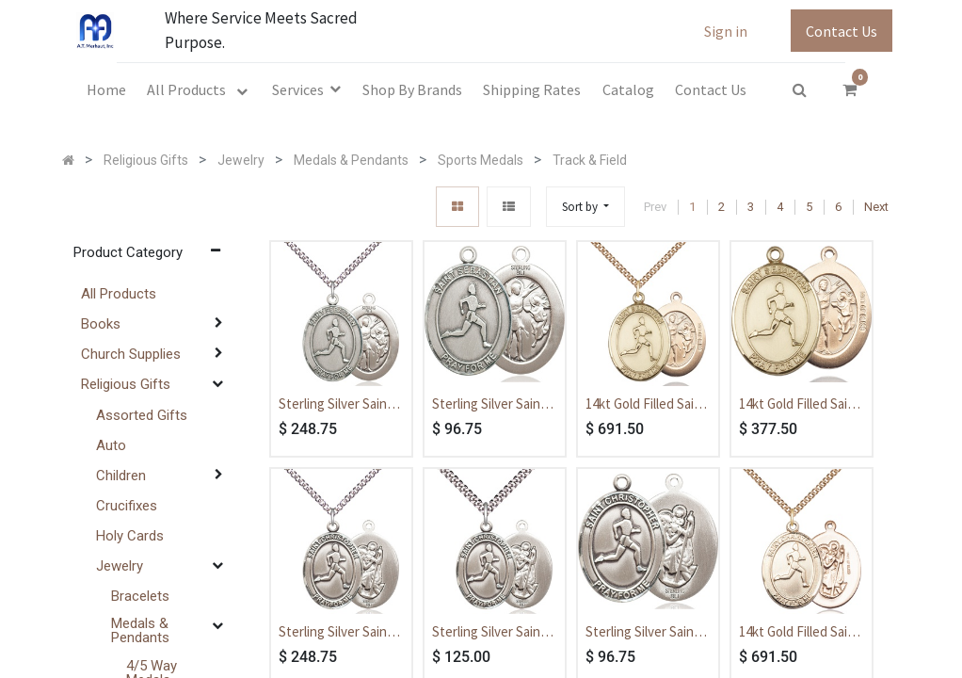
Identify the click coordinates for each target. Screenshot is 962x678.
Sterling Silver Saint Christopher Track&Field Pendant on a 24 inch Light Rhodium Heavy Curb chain (493, 632)
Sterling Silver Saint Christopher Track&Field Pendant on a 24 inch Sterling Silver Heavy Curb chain (340, 632)
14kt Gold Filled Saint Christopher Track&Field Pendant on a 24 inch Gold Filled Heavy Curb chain (800, 632)
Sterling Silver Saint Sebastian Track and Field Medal (491, 405)
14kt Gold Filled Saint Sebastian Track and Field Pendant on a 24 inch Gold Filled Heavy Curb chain (648, 405)
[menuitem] (106, 89)
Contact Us (841, 31)
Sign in (725, 31)
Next (876, 207)
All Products (118, 293)
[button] (585, 206)
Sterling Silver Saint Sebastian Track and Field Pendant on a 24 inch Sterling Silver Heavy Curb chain (341, 405)
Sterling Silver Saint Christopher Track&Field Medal (642, 632)
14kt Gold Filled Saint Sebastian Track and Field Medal (799, 405)
